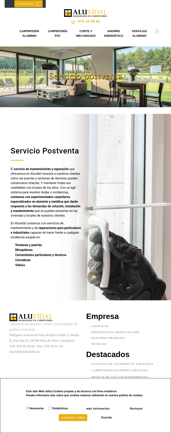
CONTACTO (100, 326)
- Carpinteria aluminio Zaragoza (118, 370)
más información (94, 407)
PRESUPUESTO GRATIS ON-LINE (115, 332)
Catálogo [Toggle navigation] (29, 4)
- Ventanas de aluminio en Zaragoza (121, 364)
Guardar (106, 416)
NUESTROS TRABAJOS (108, 338)
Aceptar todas (70, 417)
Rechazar (139, 407)
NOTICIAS (98, 344)
